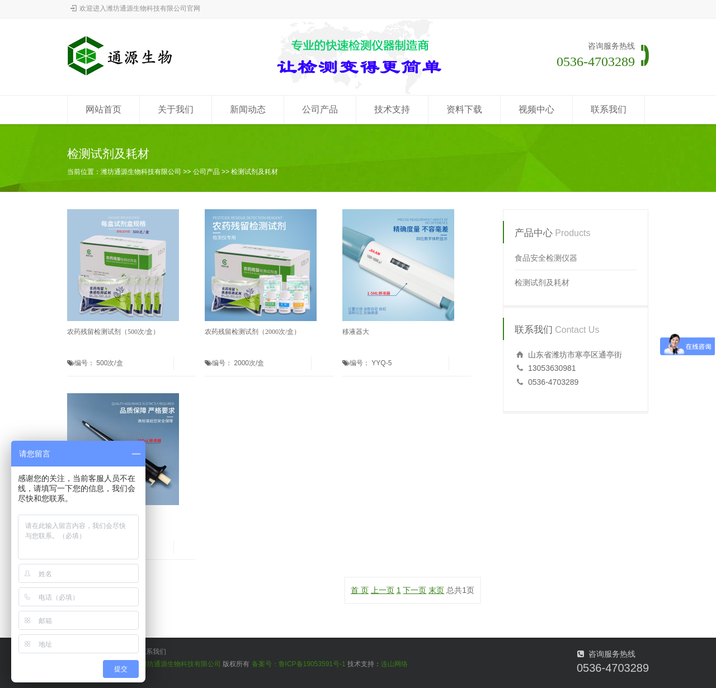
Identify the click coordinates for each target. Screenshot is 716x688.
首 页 (360, 590)
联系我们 (608, 109)
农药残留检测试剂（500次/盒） (113, 332)
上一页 (382, 590)
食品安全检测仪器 (546, 257)
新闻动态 (248, 109)
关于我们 (176, 109)
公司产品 (320, 109)
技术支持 (392, 109)
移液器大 (355, 332)
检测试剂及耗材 (254, 172)
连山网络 (394, 664)
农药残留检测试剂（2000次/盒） (252, 332)
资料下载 (464, 109)
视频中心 (536, 109)
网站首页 (103, 109)
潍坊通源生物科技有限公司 (141, 172)
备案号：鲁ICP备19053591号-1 (299, 664)
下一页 (414, 590)
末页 (436, 590)
